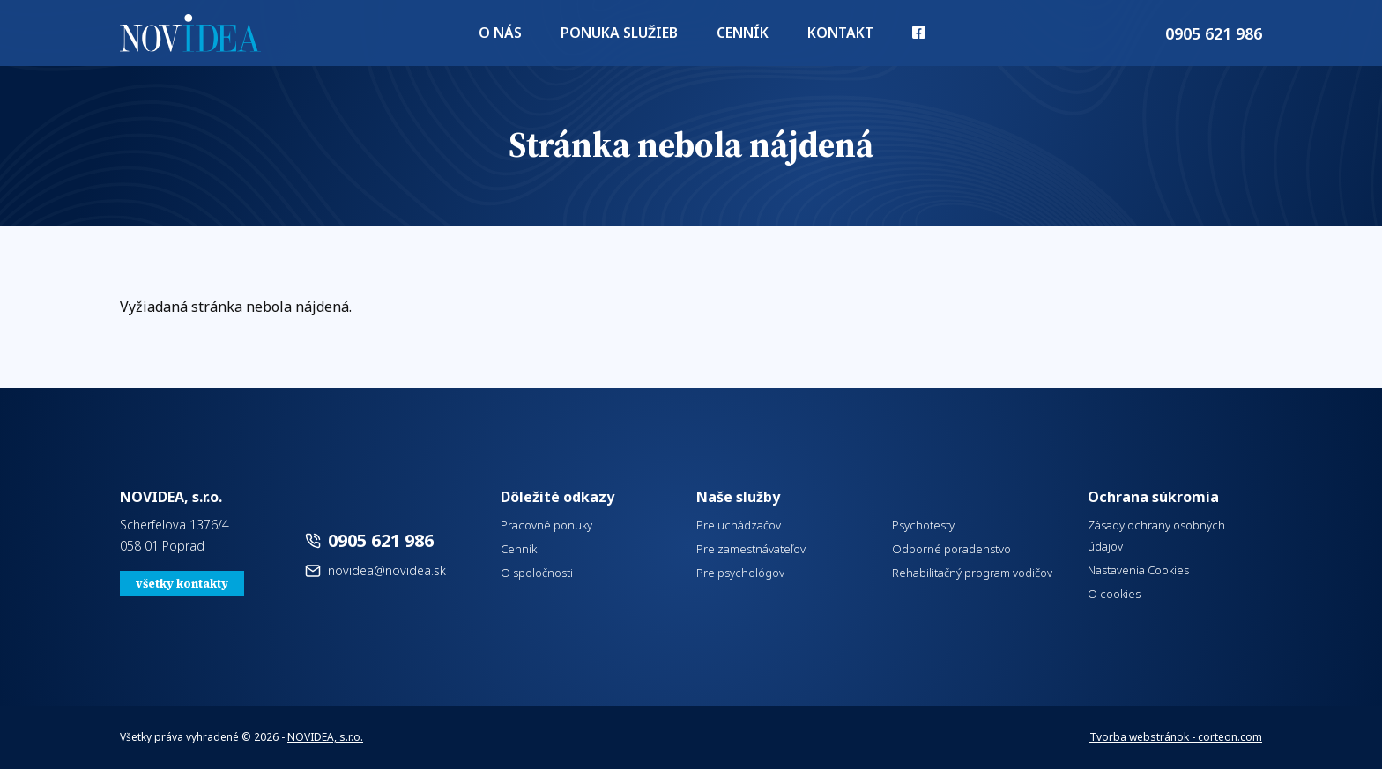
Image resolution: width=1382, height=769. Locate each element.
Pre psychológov (740, 572)
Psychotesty (923, 525)
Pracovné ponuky (546, 525)
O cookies (1114, 594)
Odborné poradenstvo (951, 549)
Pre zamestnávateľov (751, 549)
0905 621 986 (381, 540)
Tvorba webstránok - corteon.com (1175, 736)
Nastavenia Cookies (1138, 570)
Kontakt (829, 35)
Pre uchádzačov (738, 525)
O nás (513, 35)
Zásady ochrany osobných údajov (1156, 535)
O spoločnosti (537, 572)
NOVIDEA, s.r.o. (325, 736)
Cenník (737, 35)
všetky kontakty (182, 583)
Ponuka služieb (623, 35)
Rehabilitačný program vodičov (972, 572)
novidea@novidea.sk (387, 570)
